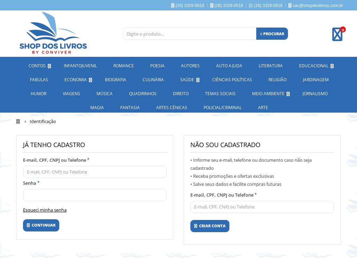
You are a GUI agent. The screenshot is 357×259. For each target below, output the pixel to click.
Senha (31, 181)
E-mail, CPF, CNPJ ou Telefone (56, 158)
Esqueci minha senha (45, 208)
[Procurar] (272, 34)
